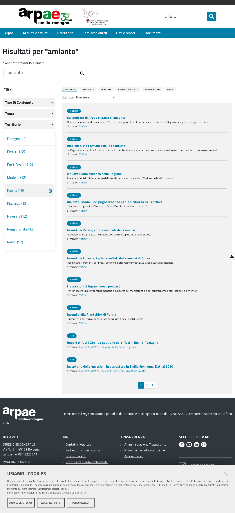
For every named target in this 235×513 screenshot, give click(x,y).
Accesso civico (133, 455)
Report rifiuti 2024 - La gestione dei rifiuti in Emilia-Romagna (112, 342)
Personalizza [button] (80, 503)
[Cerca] (219, 16)
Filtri (7, 89)
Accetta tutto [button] (51, 503)
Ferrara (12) (16, 151)
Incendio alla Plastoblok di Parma (91, 314)
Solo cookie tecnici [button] (21, 503)
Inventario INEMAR (136, 371)
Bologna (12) (17, 139)
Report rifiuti (109, 347)
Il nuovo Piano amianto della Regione (94, 173)
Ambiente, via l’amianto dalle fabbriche (96, 145)
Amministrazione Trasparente (145, 444)
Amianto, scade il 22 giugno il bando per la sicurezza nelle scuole (114, 201)
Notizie (82, 126)
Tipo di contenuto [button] (19, 102)
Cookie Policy (79, 493)
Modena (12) (16, 177)
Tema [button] (9, 113)
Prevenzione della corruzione (144, 450)
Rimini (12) (15, 242)
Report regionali (127, 347)
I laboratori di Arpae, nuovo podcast (93, 286)
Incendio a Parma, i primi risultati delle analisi (101, 229)
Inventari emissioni (112, 371)
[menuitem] (9, 33)
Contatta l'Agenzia (78, 444)
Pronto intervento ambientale (87, 461)
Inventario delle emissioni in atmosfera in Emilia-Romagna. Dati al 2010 (120, 366)
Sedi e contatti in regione (83, 450)
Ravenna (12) (17, 216)
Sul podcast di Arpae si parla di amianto (96, 117)
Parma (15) (15, 190)
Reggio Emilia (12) (20, 229)
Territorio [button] (13, 124)
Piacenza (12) (17, 203)
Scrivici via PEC (76, 455)
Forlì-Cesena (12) (20, 164)
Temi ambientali (87, 347)
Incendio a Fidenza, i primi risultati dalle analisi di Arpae (108, 257)
